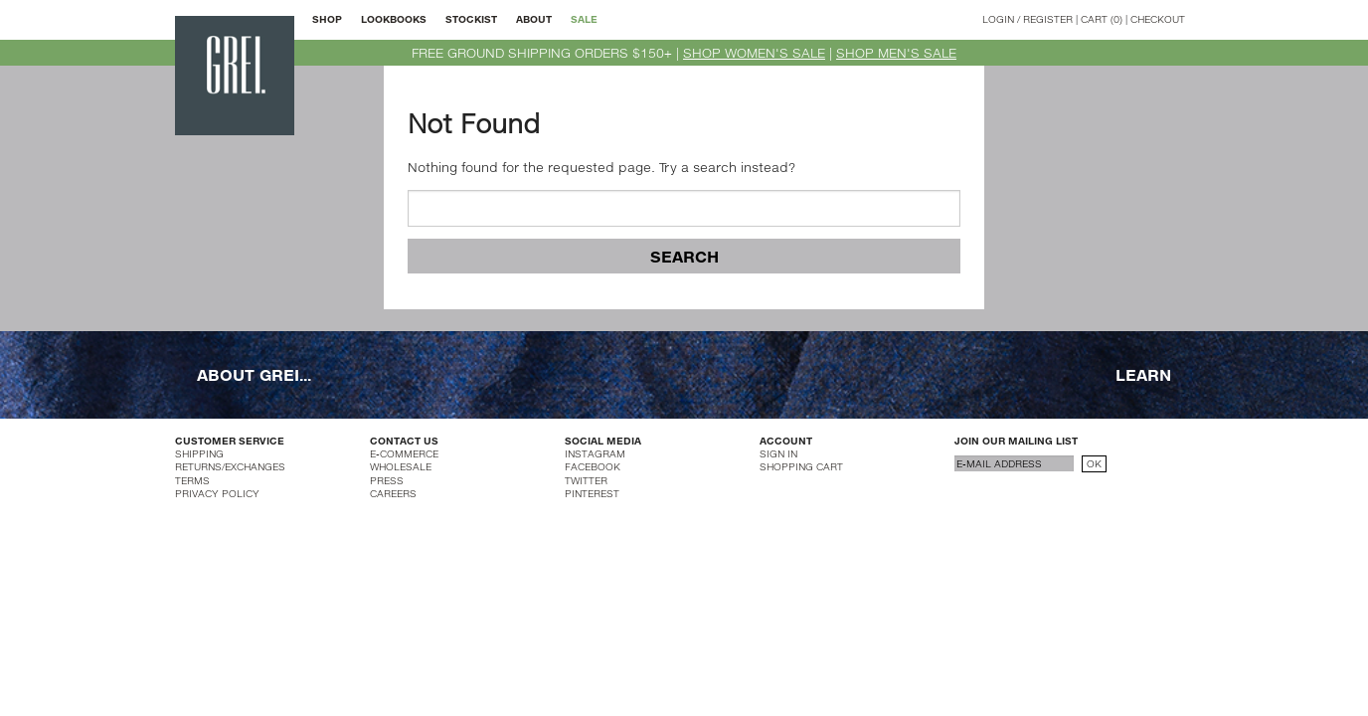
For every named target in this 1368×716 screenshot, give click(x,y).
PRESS (387, 480)
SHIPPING (199, 453)
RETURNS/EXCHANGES (230, 466)
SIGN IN (778, 453)
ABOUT (534, 19)
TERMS (192, 480)
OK (1094, 463)
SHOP (327, 19)
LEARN (1143, 373)
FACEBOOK (592, 466)
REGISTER (1048, 19)
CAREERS (393, 493)
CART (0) (1101, 19)
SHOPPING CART (801, 466)
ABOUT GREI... (254, 373)
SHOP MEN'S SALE (896, 53)
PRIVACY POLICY (217, 493)
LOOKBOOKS (394, 19)
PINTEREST (592, 493)
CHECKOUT (1157, 19)
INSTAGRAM (595, 453)
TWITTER (586, 480)
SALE (584, 19)
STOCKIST (471, 19)
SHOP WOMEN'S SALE (754, 53)
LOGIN (998, 19)
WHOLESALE (400, 466)
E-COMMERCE (404, 453)
